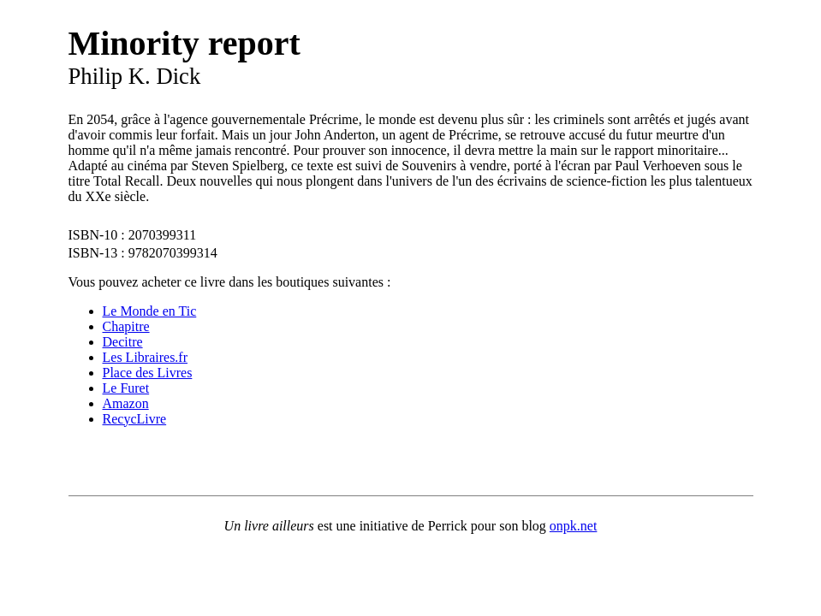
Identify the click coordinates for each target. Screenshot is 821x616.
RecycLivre (135, 419)
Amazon (126, 403)
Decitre (123, 342)
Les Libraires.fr (145, 357)
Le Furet (126, 388)
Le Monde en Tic (150, 311)
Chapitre (126, 326)
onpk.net (574, 525)
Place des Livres (148, 372)
